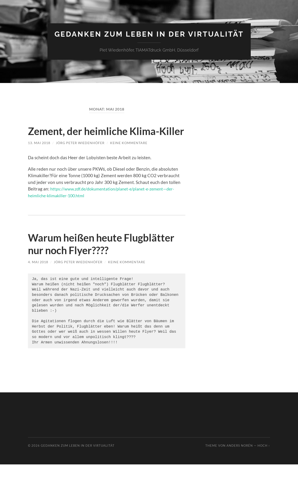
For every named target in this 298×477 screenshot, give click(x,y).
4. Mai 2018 (38, 275)
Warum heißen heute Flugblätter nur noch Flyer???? (105, 256)
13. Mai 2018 (39, 155)
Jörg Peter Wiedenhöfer (80, 155)
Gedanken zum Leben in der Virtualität (149, 34)
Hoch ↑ (263, 458)
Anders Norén (240, 458)
